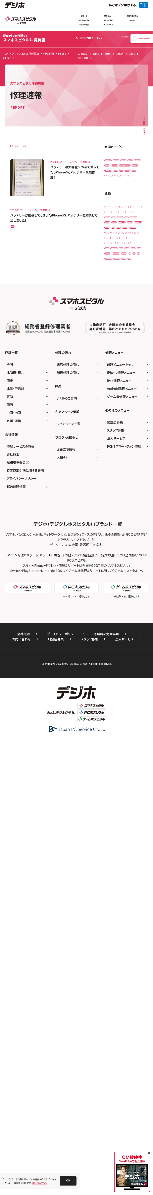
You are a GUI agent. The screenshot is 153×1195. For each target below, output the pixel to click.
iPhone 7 (112, 612)
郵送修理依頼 (16, 942)
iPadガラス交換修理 (117, 161)
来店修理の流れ (132, 16)
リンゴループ (113, 248)
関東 (10, 836)
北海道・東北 (15, 827)
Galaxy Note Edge (117, 348)
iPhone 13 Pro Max (117, 571)
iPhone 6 (130, 579)
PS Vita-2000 (114, 678)
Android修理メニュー (122, 844)
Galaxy (127, 323)
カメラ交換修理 (115, 178)
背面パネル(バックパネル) (120, 289)
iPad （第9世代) (115, 397)
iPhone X (112, 645)
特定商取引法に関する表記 (25, 925)
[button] (68, 1180)
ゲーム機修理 (114, 186)
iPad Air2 (112, 422)
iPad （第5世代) (115, 364)
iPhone (132, 480)
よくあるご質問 (67, 853)
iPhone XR (130, 645)
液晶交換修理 (114, 264)
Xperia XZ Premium (117, 695)
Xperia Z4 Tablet (116, 703)
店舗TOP (82, 54)
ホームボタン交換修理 (118, 239)
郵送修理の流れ (84, 20)
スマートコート (114, 203)
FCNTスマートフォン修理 (124, 901)
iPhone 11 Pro (115, 497)
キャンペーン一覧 (68, 879)
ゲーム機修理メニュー (122, 852)
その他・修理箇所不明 (118, 211)
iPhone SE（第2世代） (118, 637)
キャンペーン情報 (83, 58)
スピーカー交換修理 (117, 194)
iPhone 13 (112, 546)
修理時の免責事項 (106, 1088)
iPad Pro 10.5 (114, 439)
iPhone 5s (55, 192)
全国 (10, 819)
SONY (110, 687)
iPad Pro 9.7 (114, 480)
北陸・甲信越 (15, 844)
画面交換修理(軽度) (117, 272)
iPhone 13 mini (115, 555)
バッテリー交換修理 (117, 231)
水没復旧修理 (114, 256)
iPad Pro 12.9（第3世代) (119, 472)
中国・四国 (14, 868)
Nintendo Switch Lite (118, 670)
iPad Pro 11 (113, 447)
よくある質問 (108, 20)
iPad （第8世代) (115, 389)
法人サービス (108, 24)
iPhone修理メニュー (121, 827)
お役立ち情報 (84, 24)
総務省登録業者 (18, 917)
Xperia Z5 (112, 711)
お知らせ (132, 20)
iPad (109, 356)
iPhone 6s (112, 596)
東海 (10, 852)
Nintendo (131, 654)
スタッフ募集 (115, 885)
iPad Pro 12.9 (114, 464)
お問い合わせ (21, 1094)
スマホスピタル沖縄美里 (24, 38)
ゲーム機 (129, 711)
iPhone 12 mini (115, 522)
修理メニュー (108, 16)
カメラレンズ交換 (115, 169)
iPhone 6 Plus (114, 588)
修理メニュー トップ (120, 819)
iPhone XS (112, 654)
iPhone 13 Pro (115, 563)
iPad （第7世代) (115, 381)
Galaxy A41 (113, 331)
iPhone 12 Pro (115, 530)
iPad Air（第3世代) (116, 414)
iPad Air (111, 406)
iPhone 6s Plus (115, 604)
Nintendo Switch (116, 662)
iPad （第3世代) (128, 356)
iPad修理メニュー (119, 836)
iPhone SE (112, 629)
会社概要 (13, 909)
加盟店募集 (115, 877)
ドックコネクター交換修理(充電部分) (122, 221)
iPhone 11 (112, 488)
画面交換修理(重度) (117, 281)
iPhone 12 (112, 513)
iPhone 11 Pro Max (117, 505)
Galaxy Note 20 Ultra (118, 340)
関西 (10, 860)
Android (111, 323)
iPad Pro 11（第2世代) (118, 455)
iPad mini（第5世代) (117, 431)
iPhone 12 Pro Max (117, 538)
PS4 (131, 678)
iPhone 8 (129, 612)
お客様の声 (119, 54)
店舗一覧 (84, 16)
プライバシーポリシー (21, 933)
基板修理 (132, 248)
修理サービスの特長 (20, 901)
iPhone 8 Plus (114, 621)
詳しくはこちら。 (39, 1183)
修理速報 (107, 54)
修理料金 (96, 54)
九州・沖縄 (14, 876)
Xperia (124, 687)
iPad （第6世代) (115, 373)
